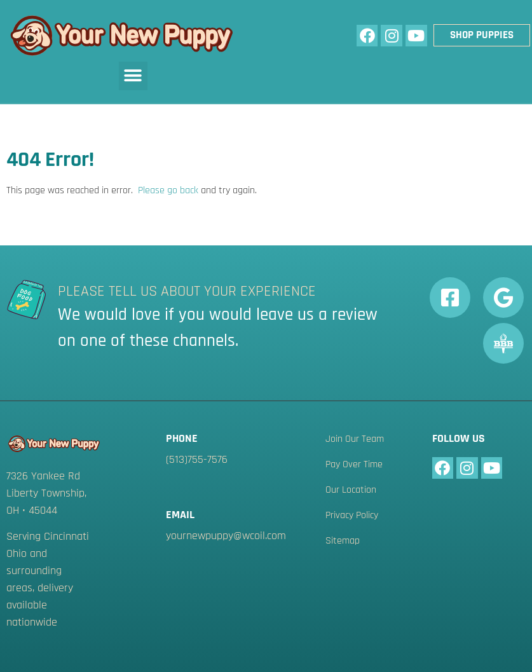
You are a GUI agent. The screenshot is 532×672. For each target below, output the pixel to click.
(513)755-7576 (197, 459)
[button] (133, 76)
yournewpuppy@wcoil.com (226, 535)
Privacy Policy (351, 515)
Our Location (350, 490)
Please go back (168, 190)
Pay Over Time (354, 464)
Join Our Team (354, 439)
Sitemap (342, 541)
